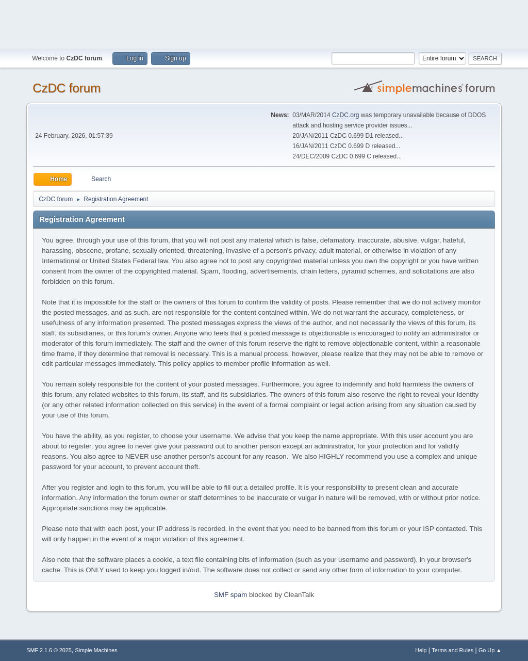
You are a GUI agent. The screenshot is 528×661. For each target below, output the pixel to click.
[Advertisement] (264, 23)
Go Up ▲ (490, 650)
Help (420, 650)
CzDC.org (345, 115)
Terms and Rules (452, 650)
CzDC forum (66, 88)
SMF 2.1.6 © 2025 (49, 650)
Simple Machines (96, 650)
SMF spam (230, 595)
